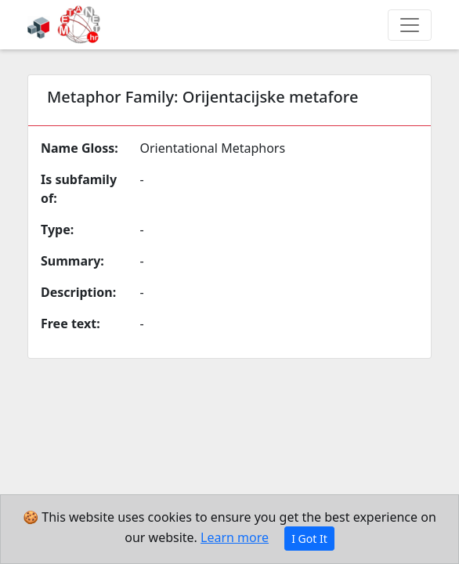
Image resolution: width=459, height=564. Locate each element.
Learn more (235, 537)
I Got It (309, 538)
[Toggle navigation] (410, 25)
